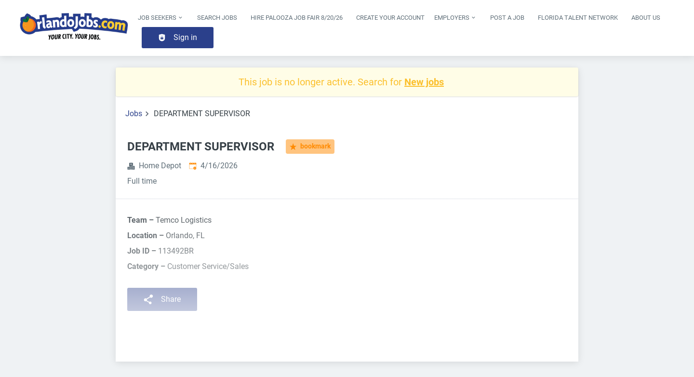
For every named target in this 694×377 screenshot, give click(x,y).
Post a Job (507, 17)
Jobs (133, 113)
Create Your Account (390, 17)
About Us (645, 17)
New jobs (424, 82)
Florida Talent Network (578, 17)
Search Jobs (217, 17)
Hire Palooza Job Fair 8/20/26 (297, 17)
